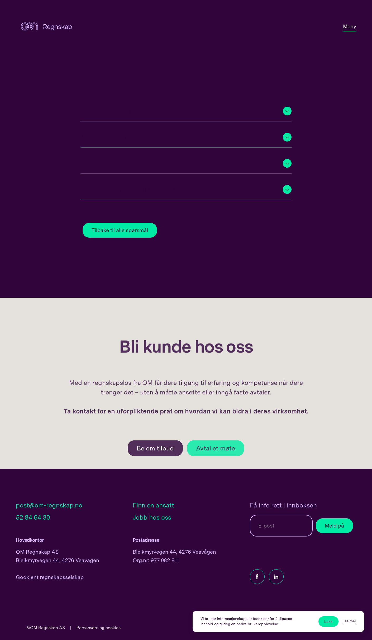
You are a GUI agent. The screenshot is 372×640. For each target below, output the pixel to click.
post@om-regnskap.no (49, 505)
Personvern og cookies (99, 627)
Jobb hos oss (152, 517)
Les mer (349, 621)
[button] (186, 110)
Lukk (328, 621)
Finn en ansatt (153, 505)
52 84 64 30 (33, 517)
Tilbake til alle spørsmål (120, 230)
